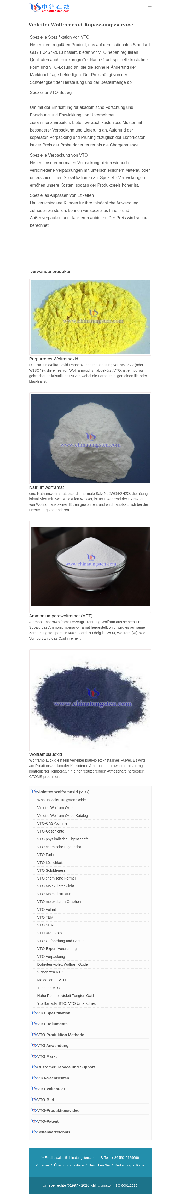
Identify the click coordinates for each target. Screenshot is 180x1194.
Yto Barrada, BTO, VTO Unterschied (66, 1003)
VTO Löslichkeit (50, 862)
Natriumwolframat (46, 487)
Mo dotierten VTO (51, 980)
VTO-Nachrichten (53, 1078)
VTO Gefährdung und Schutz (60, 941)
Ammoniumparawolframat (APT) (61, 616)
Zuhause (42, 1165)
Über (57, 1165)
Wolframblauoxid (45, 754)
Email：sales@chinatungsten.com (68, 1158)
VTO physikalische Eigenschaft (62, 839)
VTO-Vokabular (51, 1088)
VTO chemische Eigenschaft (60, 847)
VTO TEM (45, 917)
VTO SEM (45, 925)
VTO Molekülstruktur (54, 894)
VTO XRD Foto (49, 933)
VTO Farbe (46, 855)
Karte (140, 1165)
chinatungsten (102, 1185)
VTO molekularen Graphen (59, 902)
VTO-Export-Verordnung (57, 949)
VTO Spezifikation (51, 1013)
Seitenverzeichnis (54, 1132)
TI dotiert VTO (48, 988)
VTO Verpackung (51, 956)
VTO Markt (44, 1056)
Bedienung (123, 1165)
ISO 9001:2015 (125, 1185)
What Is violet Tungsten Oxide (61, 800)
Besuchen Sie (99, 1165)
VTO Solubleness (51, 870)
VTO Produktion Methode (58, 1034)
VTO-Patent (48, 1121)
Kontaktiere (75, 1165)
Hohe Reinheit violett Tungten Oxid (65, 996)
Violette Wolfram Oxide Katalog (62, 815)
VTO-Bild (45, 1099)
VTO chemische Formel (56, 878)
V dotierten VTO (50, 972)
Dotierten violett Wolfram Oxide (62, 964)
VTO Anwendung (50, 1045)
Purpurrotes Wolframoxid (53, 359)
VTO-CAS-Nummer (53, 823)
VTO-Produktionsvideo (58, 1110)
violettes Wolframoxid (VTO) (61, 791)
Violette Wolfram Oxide (56, 808)
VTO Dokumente (50, 1023)
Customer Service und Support (63, 1067)
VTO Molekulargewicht (55, 886)
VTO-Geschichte (50, 831)
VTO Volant (46, 909)
